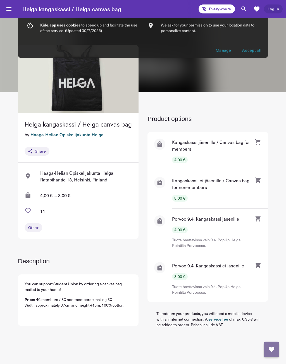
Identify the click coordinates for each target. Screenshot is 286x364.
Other (33, 227)
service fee (218, 319)
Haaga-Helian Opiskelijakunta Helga (67, 134)
